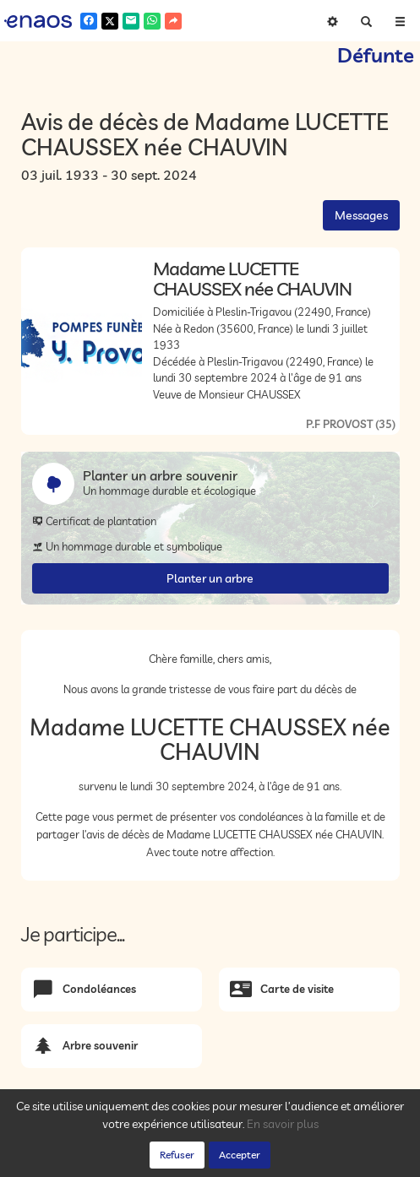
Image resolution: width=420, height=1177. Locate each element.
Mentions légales (306, 1159)
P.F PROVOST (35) (350, 424)
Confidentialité (174, 1159)
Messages (361, 215)
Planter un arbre (210, 578)
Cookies (236, 1159)
